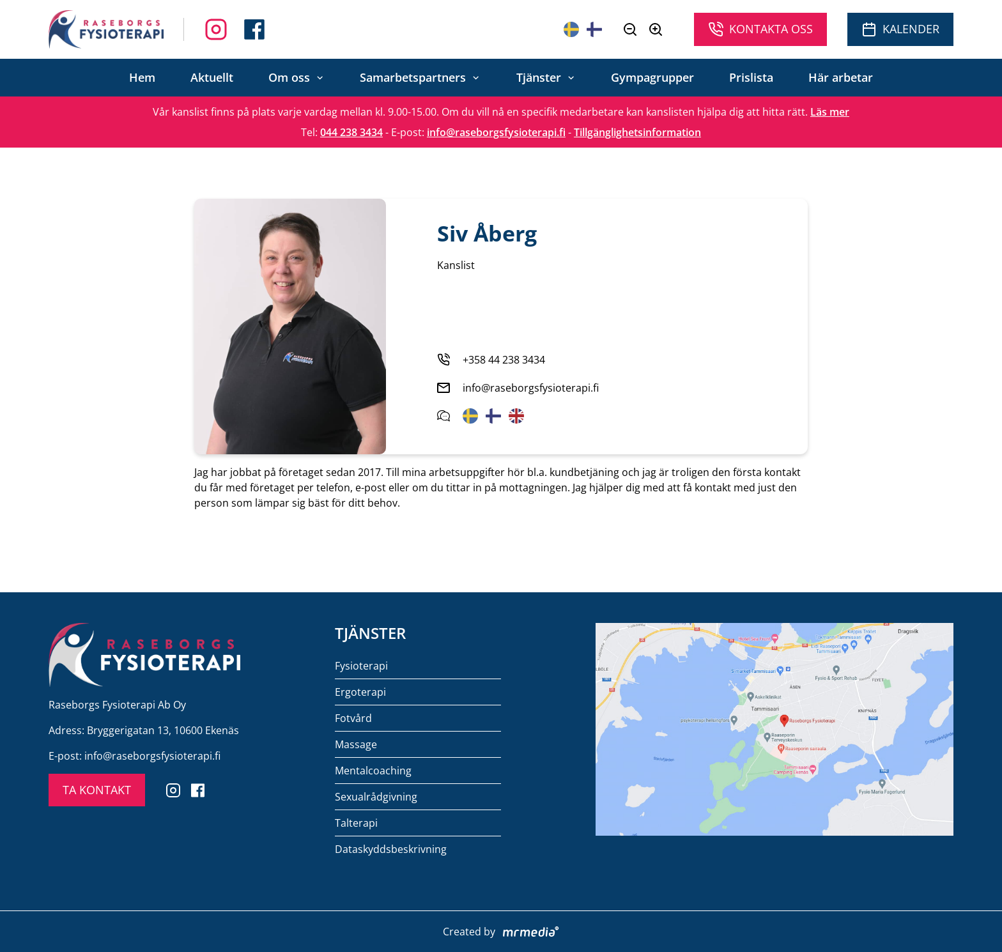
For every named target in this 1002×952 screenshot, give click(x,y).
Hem (142, 77)
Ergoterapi (360, 692)
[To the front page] (106, 29)
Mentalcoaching (373, 771)
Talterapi (356, 823)
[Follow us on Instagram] (254, 29)
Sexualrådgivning (376, 797)
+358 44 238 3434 (504, 360)
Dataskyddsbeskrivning (391, 849)
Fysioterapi (361, 666)
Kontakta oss (760, 29)
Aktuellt (211, 77)
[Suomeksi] (594, 29)
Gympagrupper (652, 77)
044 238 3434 (351, 132)
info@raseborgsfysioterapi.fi (496, 132)
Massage (356, 744)
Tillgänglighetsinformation (637, 132)
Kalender (900, 29)
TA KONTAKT (97, 789)
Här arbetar (840, 77)
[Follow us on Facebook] (215, 29)
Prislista (751, 77)
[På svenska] (571, 29)
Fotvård (353, 718)
